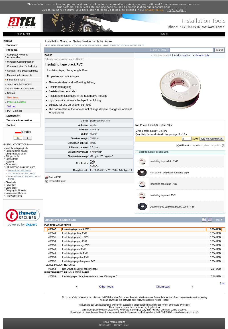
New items (12, 97)
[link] (23, 218)
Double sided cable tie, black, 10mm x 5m (172, 206)
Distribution (13, 115)
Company (12, 45)
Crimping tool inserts (15, 190)
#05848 (52, 249)
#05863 (52, 269)
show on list (201, 55)
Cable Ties (10, 185)
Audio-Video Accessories (20, 88)
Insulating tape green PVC (75, 237)
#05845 (52, 253)
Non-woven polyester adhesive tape (169, 172)
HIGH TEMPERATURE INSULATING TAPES (124, 45)
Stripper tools (11, 156)
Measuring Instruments (19, 75)
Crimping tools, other (15, 153)
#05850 (52, 241)
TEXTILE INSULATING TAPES (87, 45)
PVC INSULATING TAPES (58, 45)
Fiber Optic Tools (13, 196)
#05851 (52, 237)
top (223, 283)
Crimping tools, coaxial (16, 151)
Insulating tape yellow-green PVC (78, 261)
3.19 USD (216, 276)
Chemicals (163, 286)
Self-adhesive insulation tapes (19, 167)
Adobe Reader (162, 300)
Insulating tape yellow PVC (75, 257)
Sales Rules (105, 325)
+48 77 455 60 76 (189, 27)
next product (181, 55)
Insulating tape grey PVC (74, 241)
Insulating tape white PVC (164, 161)
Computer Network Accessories (17, 56)
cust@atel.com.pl (213, 27)
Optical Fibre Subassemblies (22, 70)
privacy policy (154, 9)
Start (9, 41)
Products (11, 49)
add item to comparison (190, 145)
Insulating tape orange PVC (75, 245)
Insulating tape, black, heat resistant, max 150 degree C (89, 276)
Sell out (11, 106)
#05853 (52, 257)
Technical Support (57, 181)
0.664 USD (215, 229)
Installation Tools (16, 79)
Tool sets (9, 161)
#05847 (52, 229)
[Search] (191, 50)
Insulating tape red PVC (163, 195)
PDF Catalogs (14, 110)
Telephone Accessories (19, 84)
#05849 (52, 233)
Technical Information (19, 120)
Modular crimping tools (16, 148)
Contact (11, 125)
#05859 (52, 276)
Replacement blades (15, 193)
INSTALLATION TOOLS (16, 144)
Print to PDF (55, 177)
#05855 (52, 245)
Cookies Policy (121, 325)
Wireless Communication (20, 61)
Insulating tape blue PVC (163, 184)
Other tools (106, 286)
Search (11, 93)
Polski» (26, 132)
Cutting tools (11, 159)
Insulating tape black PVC (75, 229)
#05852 (52, 261)
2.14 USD (216, 269)
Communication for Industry (22, 66)
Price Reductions (16, 102)
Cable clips (10, 188)
